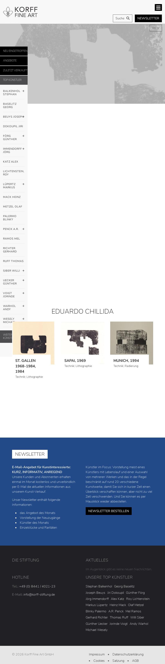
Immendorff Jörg (14, 149)
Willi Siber (137, 617)
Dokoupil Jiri (13, 126)
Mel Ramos (133, 611)
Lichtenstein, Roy (13, 172)
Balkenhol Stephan (14, 91)
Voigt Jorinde (14, 293)
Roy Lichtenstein (138, 599)
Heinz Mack (118, 605)
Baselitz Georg (10, 105)
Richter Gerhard (10, 249)
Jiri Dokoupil (115, 592)
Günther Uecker (97, 624)
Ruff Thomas (13, 261)
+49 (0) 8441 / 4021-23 (37, 586)
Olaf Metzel (136, 605)
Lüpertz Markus (14, 184)
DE (154, 28)
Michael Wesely (97, 630)
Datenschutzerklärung (128, 654)
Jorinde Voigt (119, 624)
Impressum (97, 654)
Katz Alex (10, 162)
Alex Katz (117, 599)
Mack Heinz (12, 197)
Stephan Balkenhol (99, 586)
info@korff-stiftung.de (39, 594)
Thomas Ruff (119, 617)
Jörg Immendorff (97, 599)
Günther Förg (135, 592)
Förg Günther (14, 136)
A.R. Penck (115, 611)
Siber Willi (14, 271)
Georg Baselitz (124, 586)
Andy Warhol (139, 624)
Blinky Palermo (96, 611)
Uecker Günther (14, 280)
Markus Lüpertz (97, 605)
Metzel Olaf (12, 206)
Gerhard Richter (97, 617)
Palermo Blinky (10, 217)
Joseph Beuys (95, 592)
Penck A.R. (14, 229)
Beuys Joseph (14, 117)
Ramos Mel (11, 239)
